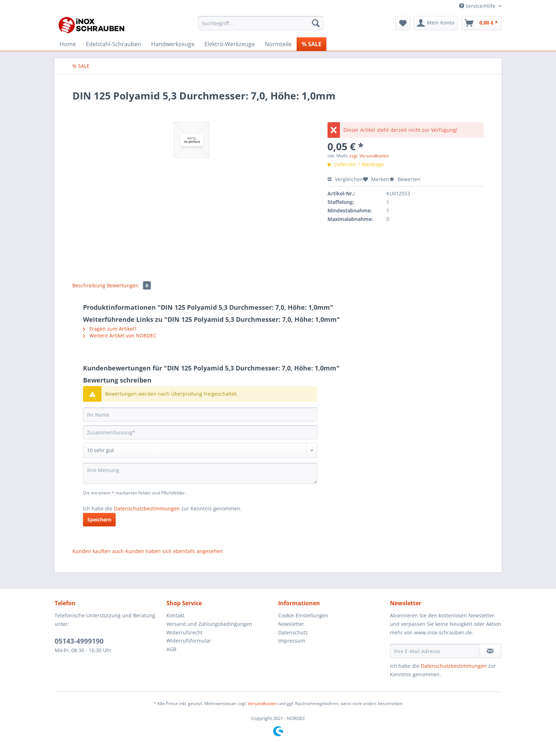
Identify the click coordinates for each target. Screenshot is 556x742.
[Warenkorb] (481, 23)
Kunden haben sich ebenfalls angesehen (174, 551)
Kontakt (175, 615)
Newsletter (291, 624)
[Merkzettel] (403, 23)
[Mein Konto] (436, 23)
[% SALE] (311, 44)
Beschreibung (88, 285)
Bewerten (404, 179)
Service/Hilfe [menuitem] (478, 5)
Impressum (291, 640)
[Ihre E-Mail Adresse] (434, 651)
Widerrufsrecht (184, 632)
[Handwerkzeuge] (172, 44)
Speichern (99, 519)
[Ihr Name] (200, 414)
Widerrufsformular (188, 640)
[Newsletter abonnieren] (490, 651)
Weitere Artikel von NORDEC (119, 335)
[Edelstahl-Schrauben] (113, 44)
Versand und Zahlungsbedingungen (209, 624)
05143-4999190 (79, 641)
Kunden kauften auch (98, 551)
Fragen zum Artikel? (109, 328)
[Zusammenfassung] (200, 432)
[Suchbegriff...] (260, 23)
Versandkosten (262, 703)
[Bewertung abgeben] (200, 450)
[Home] (68, 44)
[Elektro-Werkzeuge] (229, 44)
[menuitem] (260, 26)
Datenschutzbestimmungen (147, 508)
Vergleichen (345, 179)
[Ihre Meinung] (200, 473)
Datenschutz (293, 632)
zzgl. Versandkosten (369, 156)
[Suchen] (315, 23)
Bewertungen (129, 285)
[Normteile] (278, 44)
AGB (171, 649)
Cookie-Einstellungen (303, 615)
